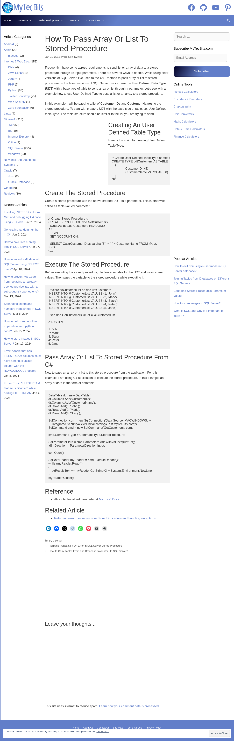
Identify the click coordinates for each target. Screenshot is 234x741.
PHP (11, 84)
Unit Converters (184, 114)
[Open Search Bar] (228, 20)
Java (11, 176)
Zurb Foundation (19, 107)
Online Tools (97, 20)
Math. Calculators (185, 121)
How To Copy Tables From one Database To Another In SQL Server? (88, 551)
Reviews (9, 193)
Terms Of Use (134, 727)
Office (12, 142)
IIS (10, 130)
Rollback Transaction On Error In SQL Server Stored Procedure (85, 545)
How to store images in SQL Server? (197, 303)
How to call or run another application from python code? (20, 326)
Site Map (118, 727)
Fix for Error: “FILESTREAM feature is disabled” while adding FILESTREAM (22, 388)
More (76, 20)
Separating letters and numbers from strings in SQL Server (22, 308)
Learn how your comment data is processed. (129, 706)
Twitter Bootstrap (19, 96)
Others (8, 187)
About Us (88, 727)
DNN (11, 67)
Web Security (16, 102)
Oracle (8, 170)
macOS (13, 55)
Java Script (15, 73)
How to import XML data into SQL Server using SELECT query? (22, 264)
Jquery (12, 78)
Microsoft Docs (109, 499)
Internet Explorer (19, 136)
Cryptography (182, 106)
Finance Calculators (186, 136)
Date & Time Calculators (189, 129)
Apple (7, 50)
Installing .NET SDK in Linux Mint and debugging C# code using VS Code (22, 217)
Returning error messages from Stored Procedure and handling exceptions (104, 518)
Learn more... (102, 731)
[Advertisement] (74, 149)
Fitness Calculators (186, 91)
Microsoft (26, 20)
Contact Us (103, 727)
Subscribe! (201, 71)
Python (12, 90)
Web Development (52, 20)
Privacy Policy (153, 727)
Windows (14, 154)
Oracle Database (19, 182)
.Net (10, 125)
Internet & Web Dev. (17, 61)
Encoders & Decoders (188, 99)
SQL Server (55, 540)
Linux (7, 113)
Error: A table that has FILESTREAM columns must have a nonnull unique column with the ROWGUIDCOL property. (22, 360)
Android (9, 44)
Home (7, 20)
